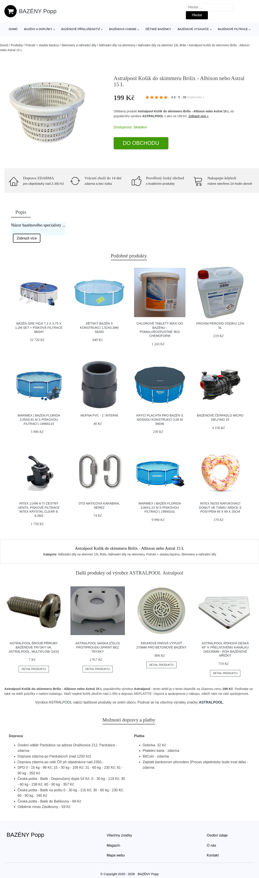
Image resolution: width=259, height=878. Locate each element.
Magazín (113, 845)
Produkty (17, 45)
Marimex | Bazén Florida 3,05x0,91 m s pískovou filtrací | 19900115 (39, 419)
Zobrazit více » (198, 116)
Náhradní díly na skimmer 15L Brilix (162, 45)
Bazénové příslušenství (80, 29)
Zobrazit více (27, 238)
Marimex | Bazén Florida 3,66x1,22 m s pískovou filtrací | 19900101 (159, 507)
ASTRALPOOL (152, 116)
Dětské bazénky (158, 29)
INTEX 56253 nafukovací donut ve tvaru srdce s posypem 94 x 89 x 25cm (220, 507)
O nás (211, 845)
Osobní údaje (217, 835)
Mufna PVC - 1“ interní (99, 415)
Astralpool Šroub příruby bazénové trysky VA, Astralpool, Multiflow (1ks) (34, 647)
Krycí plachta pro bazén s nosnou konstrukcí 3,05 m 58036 (159, 419)
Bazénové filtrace (233, 29)
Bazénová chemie (123, 29)
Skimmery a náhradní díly (78, 45)
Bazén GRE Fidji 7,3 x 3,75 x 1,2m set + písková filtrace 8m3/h (39, 327)
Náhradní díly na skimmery (117, 45)
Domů (13, 29)
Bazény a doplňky (38, 29)
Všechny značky (119, 835)
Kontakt (213, 855)
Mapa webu (116, 855)
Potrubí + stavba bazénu (42, 45)
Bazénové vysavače (193, 29)
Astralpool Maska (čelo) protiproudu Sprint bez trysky (98, 647)
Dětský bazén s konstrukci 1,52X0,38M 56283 (99, 327)
